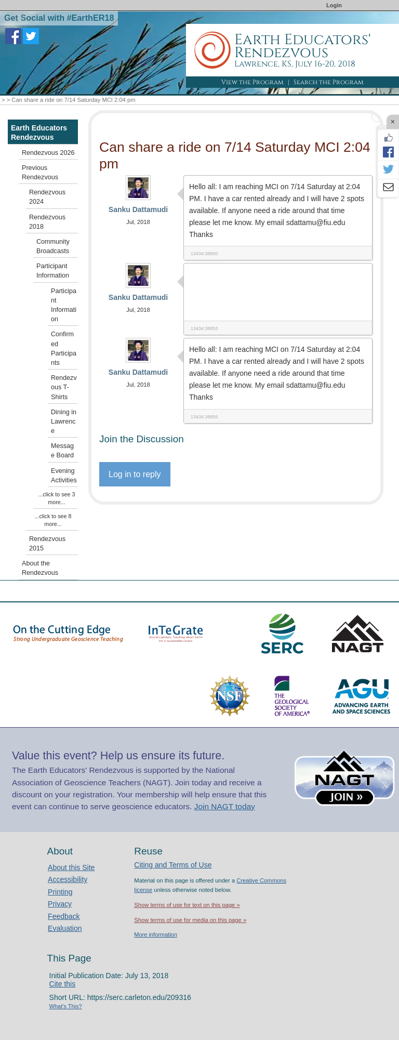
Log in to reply (135, 474)
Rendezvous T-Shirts (64, 387)
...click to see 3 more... (56, 498)
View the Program (252, 82)
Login (334, 5)
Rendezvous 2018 (47, 222)
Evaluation (65, 928)
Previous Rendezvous (40, 172)
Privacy (60, 904)
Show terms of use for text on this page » (187, 905)
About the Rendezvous (40, 568)
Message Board (62, 450)
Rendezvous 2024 (47, 197)
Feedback (63, 916)
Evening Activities (64, 475)
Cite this (62, 984)
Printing (60, 892)
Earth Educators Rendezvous (39, 132)
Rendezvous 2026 (48, 152)
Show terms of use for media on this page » (190, 920)
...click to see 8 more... (53, 520)
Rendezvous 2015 (47, 543)
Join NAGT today (224, 806)
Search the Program (329, 82)
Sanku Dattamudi (138, 209)
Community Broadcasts (53, 246)
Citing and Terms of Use (172, 865)
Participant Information (52, 270)
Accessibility (67, 879)
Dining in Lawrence (63, 422)
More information (155, 934)
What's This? (65, 1006)
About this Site (71, 867)
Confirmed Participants (63, 348)
